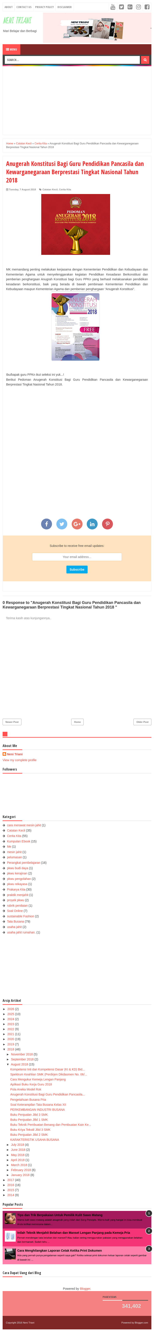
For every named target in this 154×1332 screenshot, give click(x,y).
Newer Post (12, 722)
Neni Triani (17, 21)
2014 (11, 1195)
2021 (11, 1034)
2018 (11, 1049)
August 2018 (20, 1064)
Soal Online (15, 911)
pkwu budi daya (17, 868)
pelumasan (14, 857)
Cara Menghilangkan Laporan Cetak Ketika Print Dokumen (59, 1250)
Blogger (85, 1288)
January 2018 (20, 1175)
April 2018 (18, 1160)
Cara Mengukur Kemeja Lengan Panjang (38, 1079)
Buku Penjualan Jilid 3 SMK (29, 1114)
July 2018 (18, 1144)
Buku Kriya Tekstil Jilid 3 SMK (30, 1129)
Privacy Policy (44, 7)
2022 (11, 1029)
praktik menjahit (17, 895)
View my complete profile (19, 760)
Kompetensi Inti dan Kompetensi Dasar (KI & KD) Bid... (47, 1069)
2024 (11, 1019)
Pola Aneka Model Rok (25, 1089)
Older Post (142, 722)
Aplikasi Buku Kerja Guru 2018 (31, 1084)
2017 (11, 1180)
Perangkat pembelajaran (23, 862)
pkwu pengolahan (19, 879)
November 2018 (22, 1054)
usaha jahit (14, 927)
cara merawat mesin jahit (24, 825)
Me (9, 846)
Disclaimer (64, 7)
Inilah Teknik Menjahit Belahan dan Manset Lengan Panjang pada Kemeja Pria (73, 1232)
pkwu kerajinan (17, 873)
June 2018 (18, 1149)
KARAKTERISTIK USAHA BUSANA (34, 1139)
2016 (11, 1185)
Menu (11, 49)
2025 (11, 1014)
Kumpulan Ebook (18, 841)
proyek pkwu (15, 900)
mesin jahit (14, 852)
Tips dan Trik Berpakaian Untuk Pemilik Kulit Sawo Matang (59, 1215)
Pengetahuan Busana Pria (28, 1099)
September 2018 (22, 1059)
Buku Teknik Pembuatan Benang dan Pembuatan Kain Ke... (50, 1124)
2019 (11, 1044)
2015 (11, 1190)
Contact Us (23, 7)
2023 (11, 1024)
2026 (11, 1009)
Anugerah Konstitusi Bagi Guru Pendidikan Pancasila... (47, 1094)
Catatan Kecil (50, 189)
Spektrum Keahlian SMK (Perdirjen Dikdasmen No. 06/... (48, 1074)
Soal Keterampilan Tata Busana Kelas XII (38, 1104)
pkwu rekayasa (17, 884)
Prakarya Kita (16, 889)
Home (77, 722)
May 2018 (18, 1155)
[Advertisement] (80, 99)
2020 (11, 1039)
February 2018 (21, 1170)
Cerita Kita (65, 189)
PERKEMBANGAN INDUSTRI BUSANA (37, 1109)
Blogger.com (141, 1322)
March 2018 (19, 1165)
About (9, 7)
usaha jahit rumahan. (21, 932)
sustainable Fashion (20, 916)
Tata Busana (15, 921)
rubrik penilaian (17, 905)
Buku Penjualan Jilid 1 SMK (29, 1119)
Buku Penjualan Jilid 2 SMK (29, 1134)
